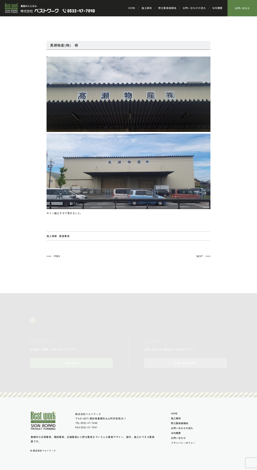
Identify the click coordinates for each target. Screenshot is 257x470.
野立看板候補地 (167, 8)
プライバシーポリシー (183, 442)
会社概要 (217, 8)
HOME (131, 8)
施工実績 (52, 236)
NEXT (200, 256)
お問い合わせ (242, 8)
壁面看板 (64, 236)
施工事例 (147, 8)
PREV (57, 256)
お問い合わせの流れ (194, 8)
